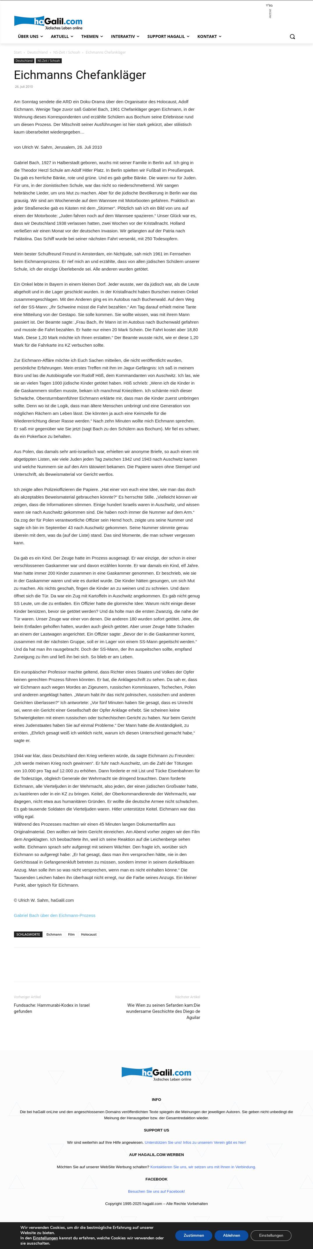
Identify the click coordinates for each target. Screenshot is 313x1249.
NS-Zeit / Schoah (66, 52)
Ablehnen (229, 1235)
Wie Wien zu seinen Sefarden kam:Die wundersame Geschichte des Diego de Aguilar (163, 1011)
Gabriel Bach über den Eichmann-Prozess (55, 915)
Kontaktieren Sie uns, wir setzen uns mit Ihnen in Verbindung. (203, 1167)
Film (71, 934)
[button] (292, 36)
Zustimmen (190, 1235)
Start (18, 52)
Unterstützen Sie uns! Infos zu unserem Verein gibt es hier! (195, 1142)
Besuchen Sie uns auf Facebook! (156, 1191)
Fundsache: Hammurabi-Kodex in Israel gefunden (52, 1008)
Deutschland (37, 52)
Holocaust (88, 934)
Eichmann (54, 934)
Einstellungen (45, 1238)
